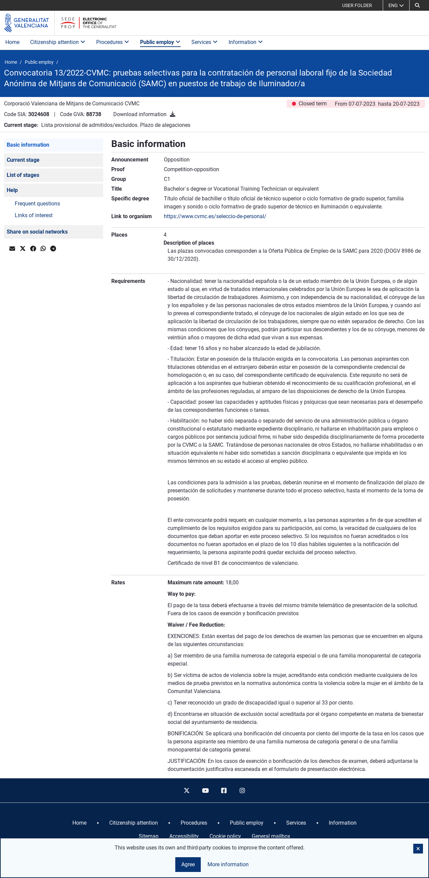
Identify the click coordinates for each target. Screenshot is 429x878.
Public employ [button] (160, 42)
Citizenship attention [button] (57, 42)
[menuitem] (79, 823)
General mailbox (271, 836)
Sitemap (149, 836)
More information (228, 864)
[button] (417, 5)
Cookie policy (225, 836)
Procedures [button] (112, 42)
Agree (188, 864)
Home (12, 42)
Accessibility (184, 836)
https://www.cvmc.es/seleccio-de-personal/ (215, 216)
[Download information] (172, 114)
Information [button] (246, 42)
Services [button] (204, 42)
